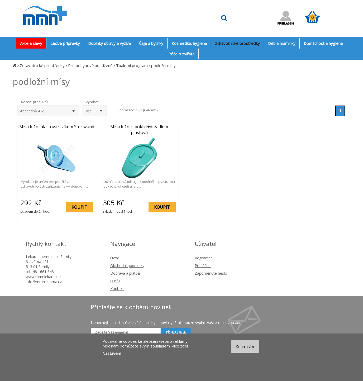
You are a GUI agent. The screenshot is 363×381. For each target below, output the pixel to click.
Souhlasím (245, 346)
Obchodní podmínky (127, 265)
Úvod (114, 257)
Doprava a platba (125, 273)
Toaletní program (132, 65)
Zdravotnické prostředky (42, 65)
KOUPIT (79, 207)
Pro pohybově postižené (90, 65)
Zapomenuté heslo (211, 273)
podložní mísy (163, 65)
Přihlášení (203, 265)
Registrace (204, 257)
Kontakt (117, 288)
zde (183, 346)
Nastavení (111, 353)
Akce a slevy (31, 43)
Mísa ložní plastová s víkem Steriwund (56, 127)
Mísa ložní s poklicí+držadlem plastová (139, 129)
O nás (115, 280)
